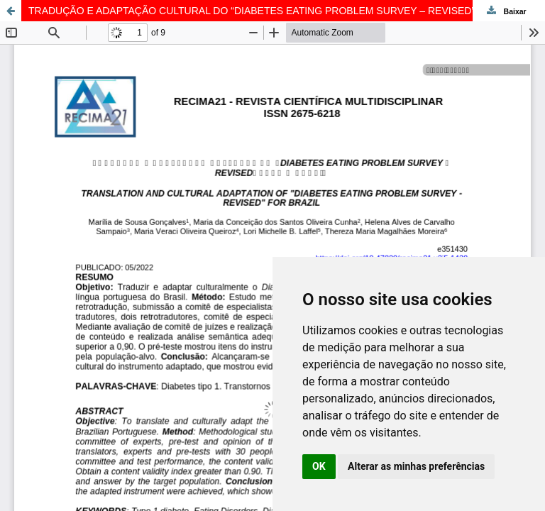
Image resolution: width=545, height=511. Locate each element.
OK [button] (319, 466)
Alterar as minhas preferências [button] (416, 466)
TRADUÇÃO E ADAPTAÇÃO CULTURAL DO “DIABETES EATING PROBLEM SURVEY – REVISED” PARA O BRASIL (286, 10)
